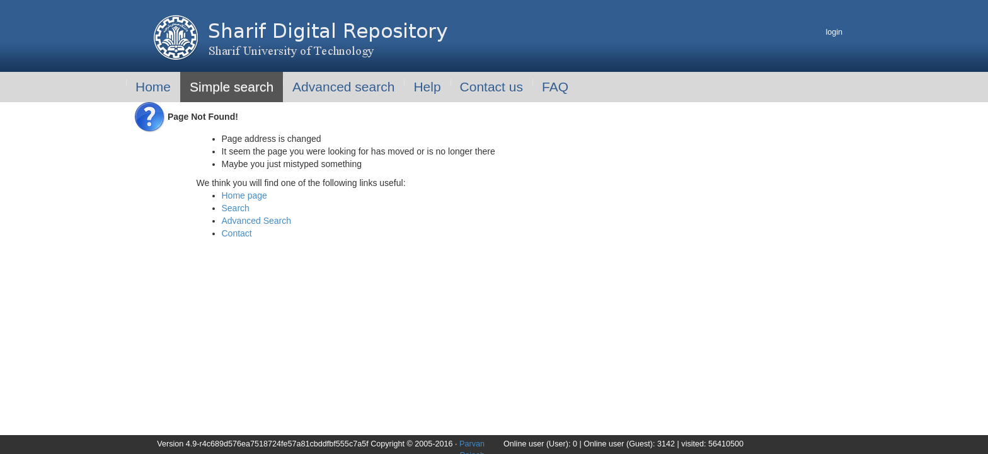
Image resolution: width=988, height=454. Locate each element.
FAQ (555, 86)
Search (236, 208)
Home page (244, 195)
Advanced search (343, 86)
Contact (237, 233)
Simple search (231, 86)
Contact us (491, 86)
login (833, 32)
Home (153, 86)
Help (426, 86)
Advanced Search (257, 221)
